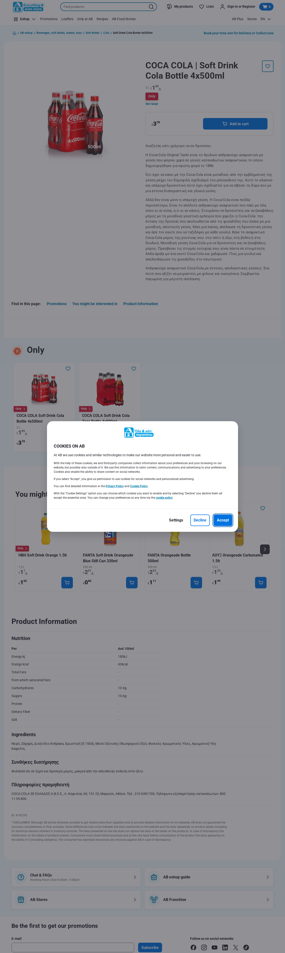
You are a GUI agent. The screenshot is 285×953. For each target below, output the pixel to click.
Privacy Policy (115, 486)
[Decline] (200, 520)
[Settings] (176, 520)
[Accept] (223, 520)
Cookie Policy (139, 486)
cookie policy (164, 497)
